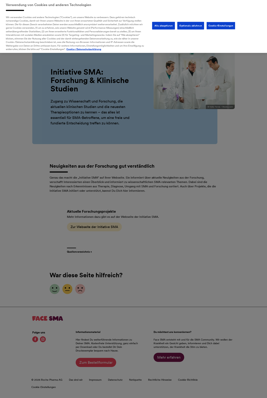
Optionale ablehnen (190, 23)
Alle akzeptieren (163, 23)
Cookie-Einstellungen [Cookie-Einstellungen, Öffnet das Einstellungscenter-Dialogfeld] (220, 23)
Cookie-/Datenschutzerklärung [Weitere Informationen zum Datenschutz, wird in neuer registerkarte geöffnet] (83, 46)
